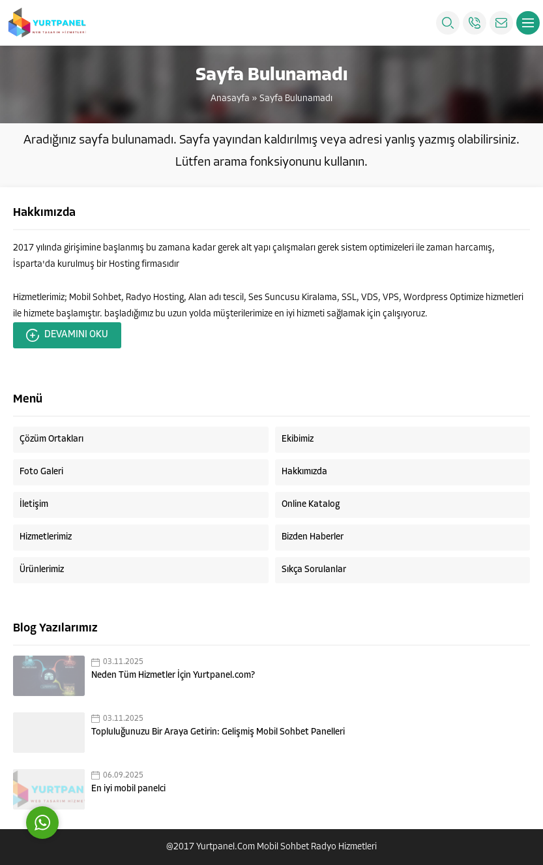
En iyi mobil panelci (128, 789)
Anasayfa (230, 99)
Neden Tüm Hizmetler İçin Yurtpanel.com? (173, 675)
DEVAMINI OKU (67, 335)
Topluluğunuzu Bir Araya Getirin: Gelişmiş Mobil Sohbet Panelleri (218, 732)
